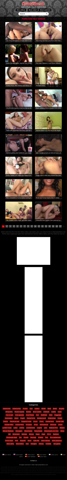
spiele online (42, 467)
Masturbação (28, 431)
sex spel (29, 472)
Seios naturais (45, 440)
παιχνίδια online (63, 468)
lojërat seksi (43, 474)
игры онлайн (26, 467)
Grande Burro (50, 421)
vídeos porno (30, 454)
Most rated (33, 10)
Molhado (24, 434)
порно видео (18, 454)
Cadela (53, 412)
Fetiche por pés (14, 421)
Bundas (28, 412)
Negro (37, 434)
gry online (14, 468)
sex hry (44, 472)
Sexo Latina (10, 444)
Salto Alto (36, 440)
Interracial (53, 424)
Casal (59, 412)
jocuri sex (41, 472)
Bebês (55, 408)
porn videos (6, 454)
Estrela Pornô (31, 418)
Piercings (33, 437)
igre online (3, 470)
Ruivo (29, 440)
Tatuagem (34, 444)
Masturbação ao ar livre (51, 431)
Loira (45, 428)
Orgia (43, 434)
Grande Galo (60, 421)
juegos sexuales (3, 472)
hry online (19, 468)
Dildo (50, 415)
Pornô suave (9, 440)
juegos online (37, 467)
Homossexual (44, 424)
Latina (15, 428)
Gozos (41, 421)
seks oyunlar (36, 472)
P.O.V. (49, 434)
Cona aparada (19, 415)
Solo (27, 444)
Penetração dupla (11, 437)
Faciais (60, 418)
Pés (20, 437)
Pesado (26, 437)
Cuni (37, 415)
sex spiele (64, 470)
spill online (58, 467)
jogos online (32, 467)
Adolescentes (17, 408)
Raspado (23, 440)
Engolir (23, 418)
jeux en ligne (47, 467)
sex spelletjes (49, 472)
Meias (62, 431)
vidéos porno (53, 454)
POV (16, 440)
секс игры (60, 470)
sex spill (25, 472)
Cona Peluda (30, 415)
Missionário (16, 434)
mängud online (41, 468)
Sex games (57, 444)
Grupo (36, 424)
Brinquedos (9, 412)
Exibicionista (52, 418)
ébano (16, 418)
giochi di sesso (21, 472)
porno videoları (30, 456)
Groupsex (29, 424)
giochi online (53, 467)
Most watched (45, 10)
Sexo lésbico (20, 444)
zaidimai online (53, 468)
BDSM (43, 408)
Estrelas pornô (41, 418)
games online (16, 467)
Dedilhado (44, 415)
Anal (31, 408)
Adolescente (6, 408)
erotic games (53, 474)
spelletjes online (34, 468)
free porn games (4, 467)
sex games (55, 470)
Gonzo (35, 421)
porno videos (42, 454)
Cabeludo (46, 412)
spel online (62, 467)
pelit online (5, 468)
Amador (25, 408)
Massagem (19, 431)
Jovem (60, 424)
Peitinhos (56, 434)
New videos (21, 10)
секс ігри (63, 472)
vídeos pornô (23, 470)
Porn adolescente (55, 437)
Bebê (49, 408)
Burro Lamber (37, 412)
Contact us (33, 460)
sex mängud (15, 474)
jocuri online (23, 468)
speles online (46, 468)
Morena (31, 434)
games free (22, 467)
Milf (9, 434)
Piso (46, 437)
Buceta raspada (19, 412)
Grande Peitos (9, 424)
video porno (39, 470)
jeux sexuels (15, 472)
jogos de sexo (9, 472)
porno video (42, 456)
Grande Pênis (19, 424)
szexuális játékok (37, 474)
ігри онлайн (10, 468)
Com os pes (9, 415)
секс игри (32, 474)
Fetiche (5, 421)
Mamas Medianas (8, 431)
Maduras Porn (53, 428)
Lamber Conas (7, 428)
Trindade (48, 444)
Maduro (62, 428)
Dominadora (8, 418)
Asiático (37, 408)
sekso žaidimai (26, 474)
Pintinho (40, 437)
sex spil (32, 472)
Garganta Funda (26, 421)
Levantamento (30, 428)
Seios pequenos (57, 440)
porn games (48, 474)
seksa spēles (20, 474)
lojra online (58, 468)
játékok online (28, 468)
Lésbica (22, 428)
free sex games (11, 467)
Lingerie (39, 428)
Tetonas (41, 444)
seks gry (54, 472)
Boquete (61, 408)
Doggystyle (58, 415)
